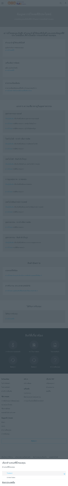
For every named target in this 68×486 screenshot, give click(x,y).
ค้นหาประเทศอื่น (8, 482)
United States (9, 478)
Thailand (34, 473)
